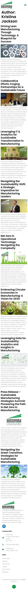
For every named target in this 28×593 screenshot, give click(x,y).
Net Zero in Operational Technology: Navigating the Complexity (10, 242)
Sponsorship (6, 564)
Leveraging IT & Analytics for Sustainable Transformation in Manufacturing (12, 138)
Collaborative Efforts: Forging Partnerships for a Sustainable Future (13, 85)
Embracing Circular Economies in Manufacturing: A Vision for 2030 (13, 294)
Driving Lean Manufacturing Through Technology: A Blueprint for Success (10, 33)
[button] (25, 5)
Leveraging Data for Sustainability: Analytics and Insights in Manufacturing (13, 344)
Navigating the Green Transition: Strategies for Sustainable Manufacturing (12, 456)
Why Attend (6, 558)
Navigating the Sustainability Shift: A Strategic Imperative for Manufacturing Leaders (13, 188)
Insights (4, 566)
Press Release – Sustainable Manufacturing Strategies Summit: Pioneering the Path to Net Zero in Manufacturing (13, 401)
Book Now (5, 572)
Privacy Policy (6, 569)
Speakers (5, 561)
